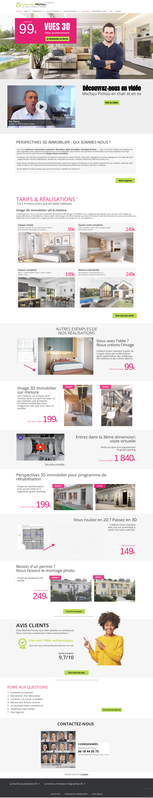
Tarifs (27, 11)
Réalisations (38, 11)
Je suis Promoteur (71, 11)
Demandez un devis (99, 11)
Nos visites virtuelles (54, 464)
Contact (118, 11)
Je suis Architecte (53, 11)
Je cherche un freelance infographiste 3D (64, 784)
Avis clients (86, 11)
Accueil (18, 11)
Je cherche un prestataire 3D (24, 784)
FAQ (111, 11)
